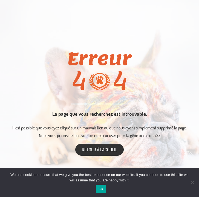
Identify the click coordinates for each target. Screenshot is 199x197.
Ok (101, 189)
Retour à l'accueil (99, 149)
